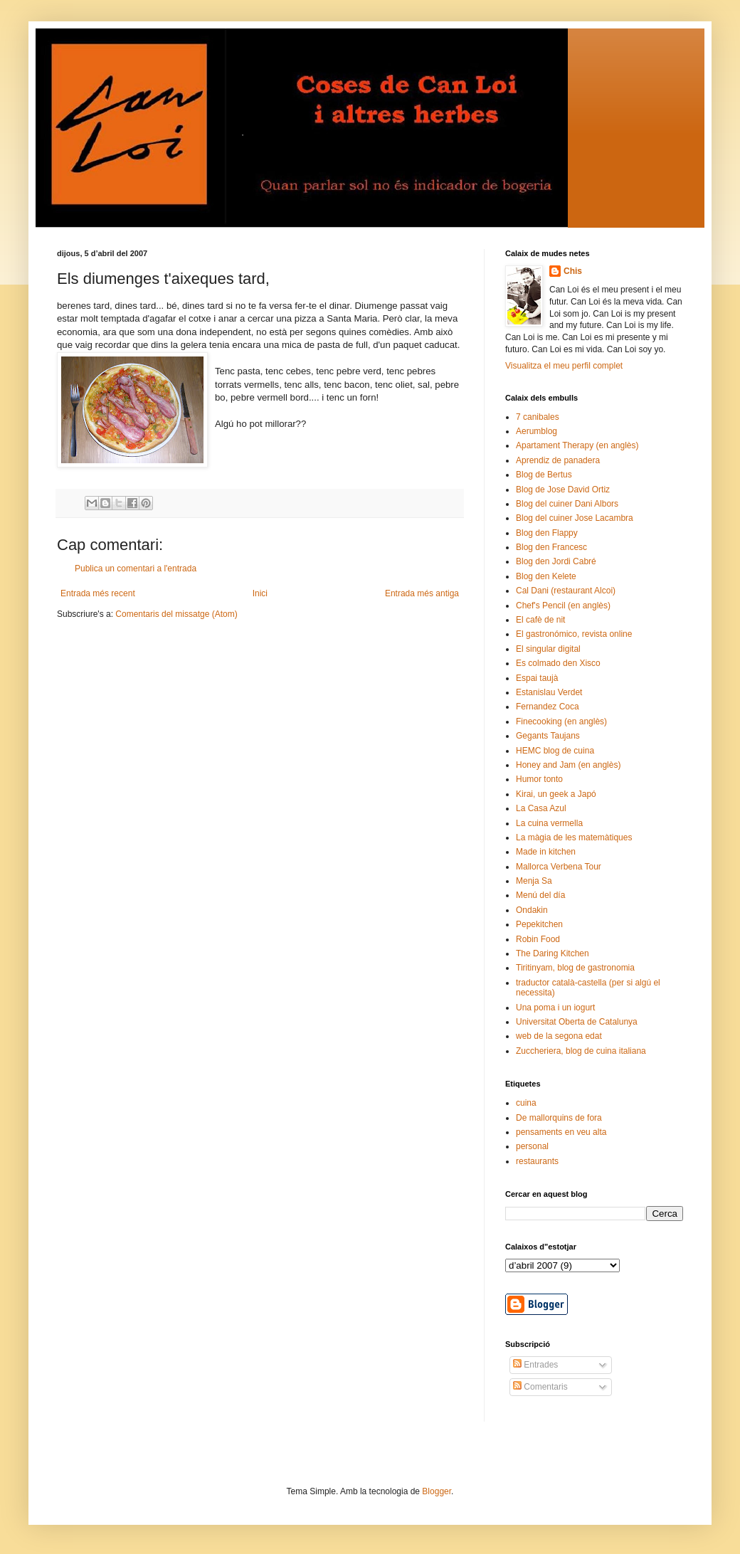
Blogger (436, 1491)
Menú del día (540, 895)
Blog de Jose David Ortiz (563, 490)
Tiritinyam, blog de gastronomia (575, 968)
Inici (260, 593)
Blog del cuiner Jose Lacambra (574, 518)
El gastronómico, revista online (574, 634)
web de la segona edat (559, 1036)
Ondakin (532, 910)
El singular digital (548, 649)
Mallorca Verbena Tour (558, 867)
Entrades (535, 1365)
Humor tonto (539, 779)
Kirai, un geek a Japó (556, 794)
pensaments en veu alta (561, 1132)
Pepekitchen (539, 924)
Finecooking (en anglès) (561, 721)
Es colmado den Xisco (558, 663)
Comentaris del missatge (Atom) (176, 614)
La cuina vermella (549, 823)
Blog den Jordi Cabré (556, 561)
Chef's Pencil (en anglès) (563, 605)
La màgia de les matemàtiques (574, 837)
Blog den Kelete (546, 576)
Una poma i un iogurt (555, 1008)
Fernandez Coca (547, 707)
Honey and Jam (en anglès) (568, 765)
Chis (573, 271)
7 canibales (537, 417)
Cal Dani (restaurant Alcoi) (565, 591)
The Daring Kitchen (552, 953)
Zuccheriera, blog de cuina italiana (581, 1051)
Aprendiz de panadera (558, 460)
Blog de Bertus (544, 475)
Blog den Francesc (551, 547)
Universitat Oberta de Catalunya (577, 1022)
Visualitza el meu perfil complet (564, 366)
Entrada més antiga (422, 593)
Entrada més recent (97, 593)
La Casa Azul (541, 808)
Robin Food (538, 939)
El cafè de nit (540, 620)
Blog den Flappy (547, 533)
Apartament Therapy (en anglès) (577, 445)
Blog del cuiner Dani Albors (567, 504)
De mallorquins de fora (559, 1118)
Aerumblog (536, 431)
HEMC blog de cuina (555, 751)
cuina (526, 1103)
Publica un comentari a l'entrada (135, 569)
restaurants (537, 1161)
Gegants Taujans (548, 736)
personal (532, 1146)
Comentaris (540, 1387)
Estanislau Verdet (549, 692)
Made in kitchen (546, 852)
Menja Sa (534, 881)
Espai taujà (537, 678)
